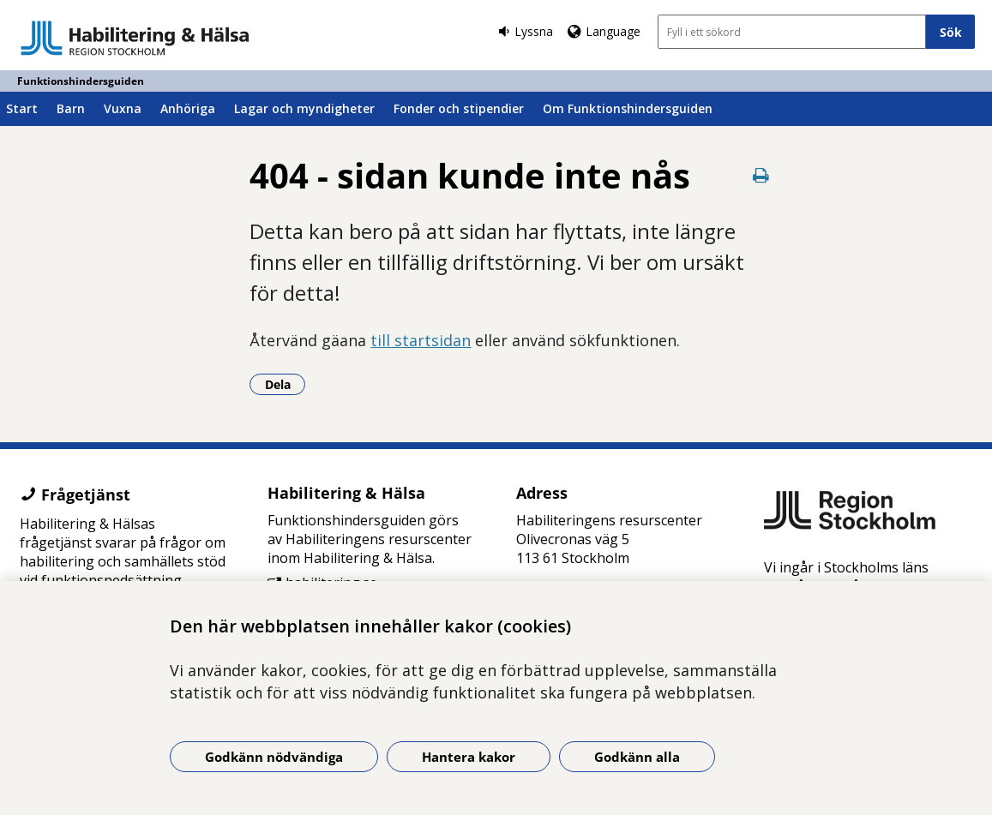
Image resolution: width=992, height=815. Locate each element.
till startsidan (420, 340)
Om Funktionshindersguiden (627, 108)
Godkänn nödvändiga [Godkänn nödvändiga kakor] (274, 756)
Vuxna (122, 108)
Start (22, 108)
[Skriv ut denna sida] (761, 175)
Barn (71, 108)
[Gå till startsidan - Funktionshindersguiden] (135, 37)
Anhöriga (187, 108)
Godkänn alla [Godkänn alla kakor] (637, 756)
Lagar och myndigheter (304, 108)
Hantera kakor (468, 756)
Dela (285, 384)
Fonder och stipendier (459, 108)
